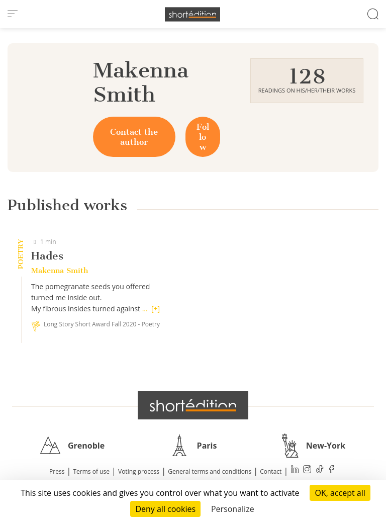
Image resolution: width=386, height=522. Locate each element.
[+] (155, 308)
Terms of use (91, 471)
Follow (203, 137)
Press (56, 471)
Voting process (138, 471)
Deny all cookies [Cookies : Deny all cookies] (165, 508)
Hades (47, 255)
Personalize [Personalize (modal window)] (232, 508)
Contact (270, 471)
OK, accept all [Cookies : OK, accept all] (340, 492)
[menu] (12, 14)
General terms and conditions (209, 471)
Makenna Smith (59, 270)
